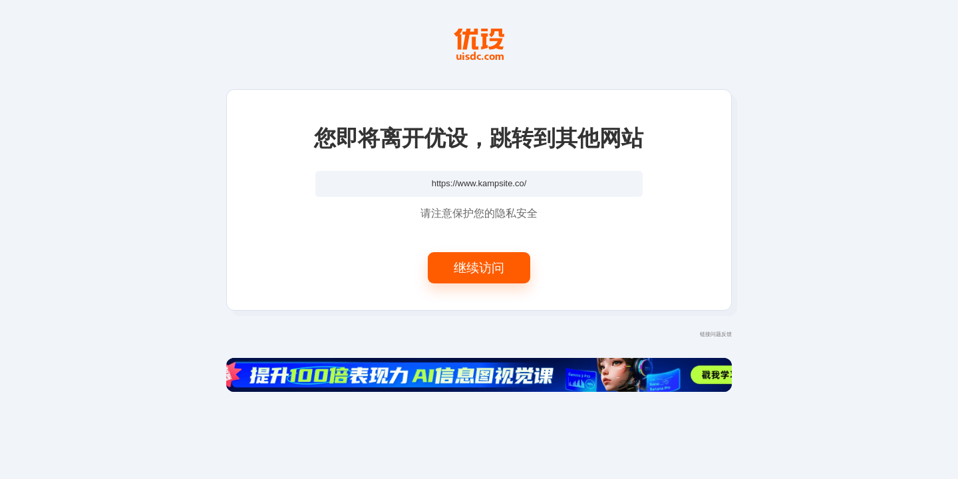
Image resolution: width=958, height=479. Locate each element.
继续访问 (479, 267)
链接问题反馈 (716, 334)
